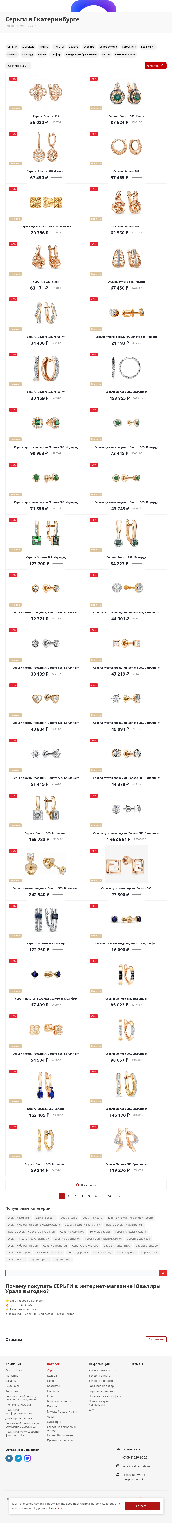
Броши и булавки (59, 1401)
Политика (55, 1508)
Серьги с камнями (19, 1217)
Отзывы (136, 1364)
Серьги (51, 1370)
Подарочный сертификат (106, 1396)
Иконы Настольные (60, 1435)
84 (109, 1196)
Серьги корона (39, 1259)
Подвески (53, 1391)
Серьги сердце (102, 1252)
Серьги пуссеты (93, 1217)
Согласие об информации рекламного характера (22, 1424)
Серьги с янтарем (19, 1252)
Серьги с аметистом (67, 1238)
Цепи (50, 1380)
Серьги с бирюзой (138, 1238)
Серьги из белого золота (130, 1231)
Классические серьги (48, 1252)
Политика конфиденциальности (20, 1411)
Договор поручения (18, 1418)
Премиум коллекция (61, 1440)
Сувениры (54, 1422)
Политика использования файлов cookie (22, 1433)
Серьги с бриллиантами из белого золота (34, 1224)
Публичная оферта (18, 1404)
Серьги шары (16, 1259)
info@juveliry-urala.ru (136, 1466)
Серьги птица (149, 1252)
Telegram (18, 1458)
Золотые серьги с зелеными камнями (31, 1231)
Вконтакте (9, 1458)
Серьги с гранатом (55, 1245)
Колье (51, 1396)
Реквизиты (12, 1386)
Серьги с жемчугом (72, 1231)
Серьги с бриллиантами (23, 1245)
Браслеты (53, 1386)
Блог (92, 1409)
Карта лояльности (101, 1391)
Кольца (52, 1375)
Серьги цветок (126, 1252)
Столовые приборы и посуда (61, 1428)
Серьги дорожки (78, 1252)
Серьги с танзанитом (117, 1245)
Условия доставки (101, 1380)
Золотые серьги (100, 1231)
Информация (99, 1364)
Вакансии (12, 1380)
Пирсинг (53, 1406)
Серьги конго (69, 1217)
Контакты (11, 1391)
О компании (13, 1370)
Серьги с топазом (147, 1245)
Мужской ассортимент (62, 1411)
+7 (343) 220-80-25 (134, 1457)
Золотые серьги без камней (82, 1224)
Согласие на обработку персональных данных (20, 1397)
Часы (50, 1416)
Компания (13, 1364)
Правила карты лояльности (99, 1402)
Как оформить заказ (102, 1370)
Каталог (53, 1364)
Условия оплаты (100, 1375)
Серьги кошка (62, 1259)
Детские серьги (45, 1217)
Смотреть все (156, 1339)
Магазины (12, 1375)
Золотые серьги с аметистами (124, 1224)
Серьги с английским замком (103, 1238)
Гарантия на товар (101, 1386)
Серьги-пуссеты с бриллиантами (28, 1238)
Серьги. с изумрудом (85, 1245)
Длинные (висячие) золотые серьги (130, 1217)
